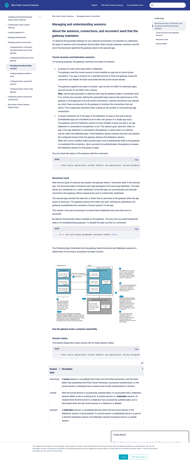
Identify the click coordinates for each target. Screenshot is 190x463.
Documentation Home (135, 5)
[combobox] (168, 5)
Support (94, 5)
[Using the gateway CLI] (6, 32)
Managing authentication (17, 37)
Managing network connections (19, 42)
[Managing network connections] (6, 42)
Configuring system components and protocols (20, 98)
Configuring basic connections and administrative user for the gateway (21, 50)
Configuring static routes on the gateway (21, 90)
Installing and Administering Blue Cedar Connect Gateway (20, 18)
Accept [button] (123, 457)
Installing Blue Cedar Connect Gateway (19, 26)
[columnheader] (55, 371)
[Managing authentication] (6, 37)
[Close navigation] (40, 17)
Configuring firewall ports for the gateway (21, 59)
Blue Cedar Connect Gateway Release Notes (18, 106)
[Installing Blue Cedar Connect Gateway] (6, 25)
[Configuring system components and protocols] (6, 97)
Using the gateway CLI (16, 32)
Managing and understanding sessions (20, 67)
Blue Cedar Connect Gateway (25, 5)
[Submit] (152, 5)
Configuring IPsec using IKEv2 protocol (21, 82)
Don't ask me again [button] (138, 457)
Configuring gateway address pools (20, 74)
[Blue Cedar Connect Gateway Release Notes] (6, 105)
